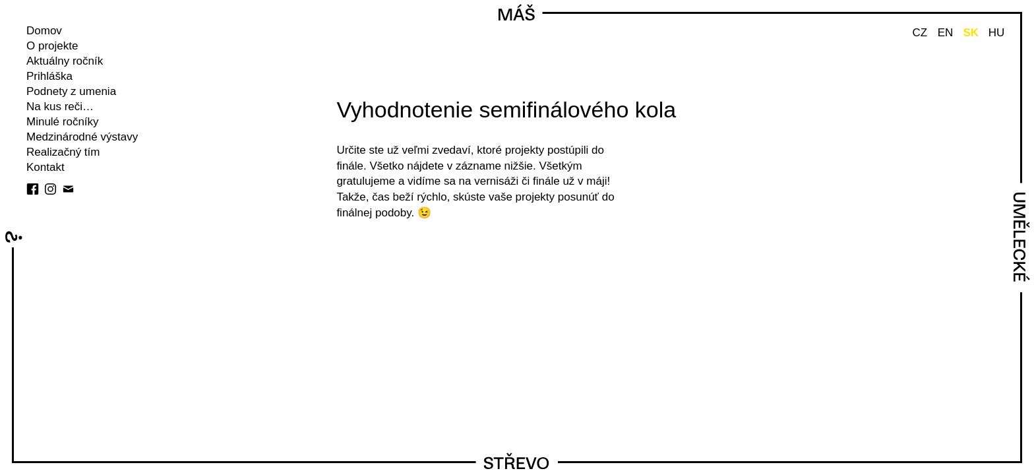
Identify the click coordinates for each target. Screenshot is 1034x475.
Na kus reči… (60, 106)
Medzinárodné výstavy (82, 137)
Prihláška (49, 76)
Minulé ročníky (62, 121)
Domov (44, 30)
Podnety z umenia (71, 91)
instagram (50, 189)
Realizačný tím (63, 152)
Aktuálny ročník (64, 61)
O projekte (52, 46)
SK (971, 32)
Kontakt (45, 167)
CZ (919, 32)
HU (996, 32)
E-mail (68, 189)
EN (946, 32)
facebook (32, 189)
